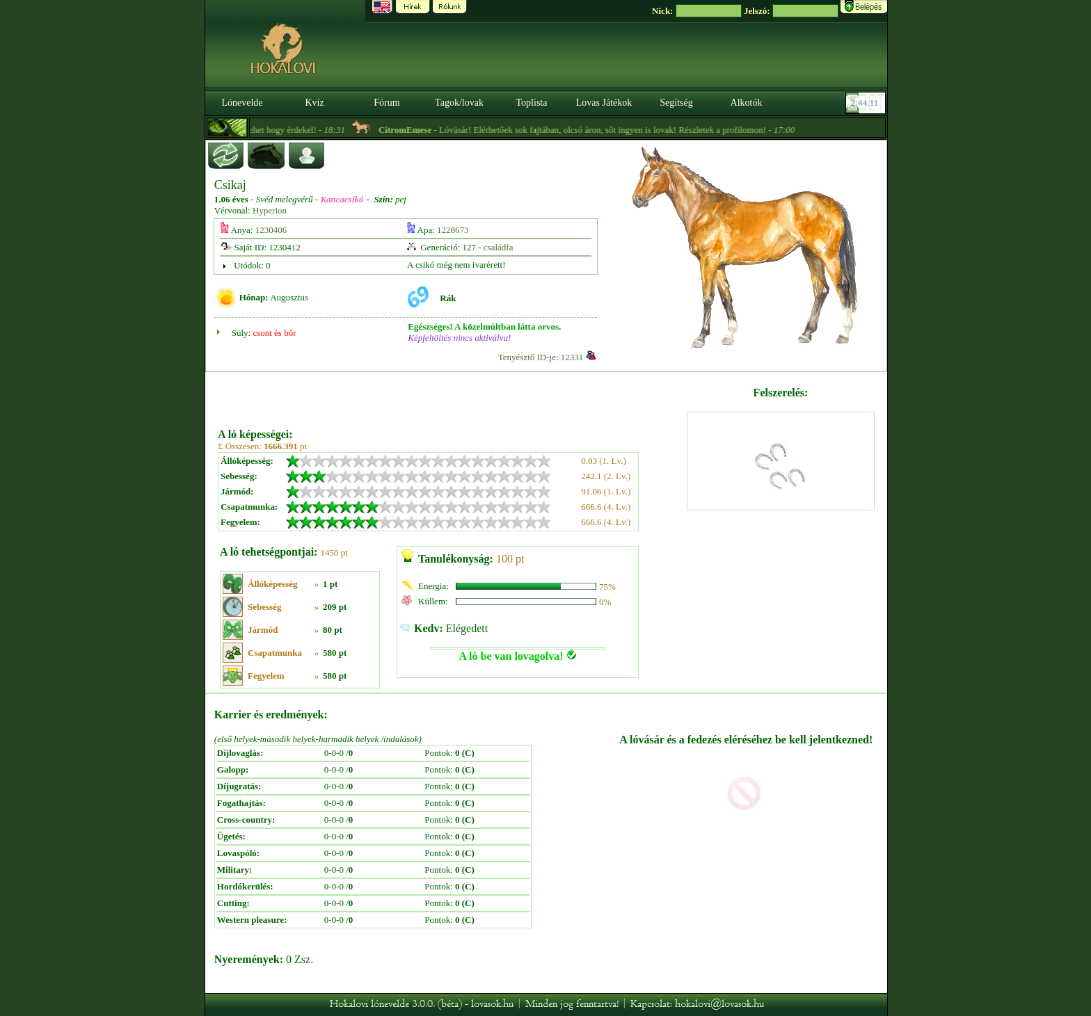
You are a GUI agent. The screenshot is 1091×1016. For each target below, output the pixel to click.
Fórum (386, 102)
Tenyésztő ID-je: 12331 (541, 357)
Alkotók (747, 102)
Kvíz (314, 102)
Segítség (676, 102)
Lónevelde (241, 102)
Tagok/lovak (459, 102)
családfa (498, 247)
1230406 (271, 230)
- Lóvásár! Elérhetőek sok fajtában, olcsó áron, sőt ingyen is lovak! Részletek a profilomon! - (600, 129)
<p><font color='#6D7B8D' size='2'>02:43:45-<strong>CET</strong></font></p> (867, 103)
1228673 (453, 230)
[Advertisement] (451, 395)
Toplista (532, 102)
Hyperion (270, 210)
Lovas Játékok (604, 102)
